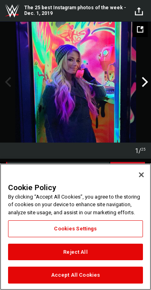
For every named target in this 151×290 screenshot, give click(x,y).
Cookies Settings (75, 229)
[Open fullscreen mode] (140, 29)
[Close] (141, 175)
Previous (7, 82)
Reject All (75, 252)
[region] (75, 227)
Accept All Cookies (75, 275)
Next (144, 82)
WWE (12, 10)
